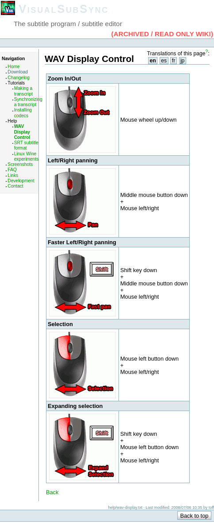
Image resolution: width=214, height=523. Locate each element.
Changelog (19, 77)
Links (13, 175)
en (152, 61)
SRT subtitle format (26, 145)
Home (13, 66)
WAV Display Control (22, 132)
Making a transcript (23, 91)
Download (18, 71)
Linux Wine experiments (26, 156)
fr (173, 61)
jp (182, 61)
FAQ (12, 169)
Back (52, 492)
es (164, 61)
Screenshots (20, 164)
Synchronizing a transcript (28, 102)
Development (21, 180)
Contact (15, 186)
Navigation (13, 58)
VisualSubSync (64, 9)
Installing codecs (23, 113)
